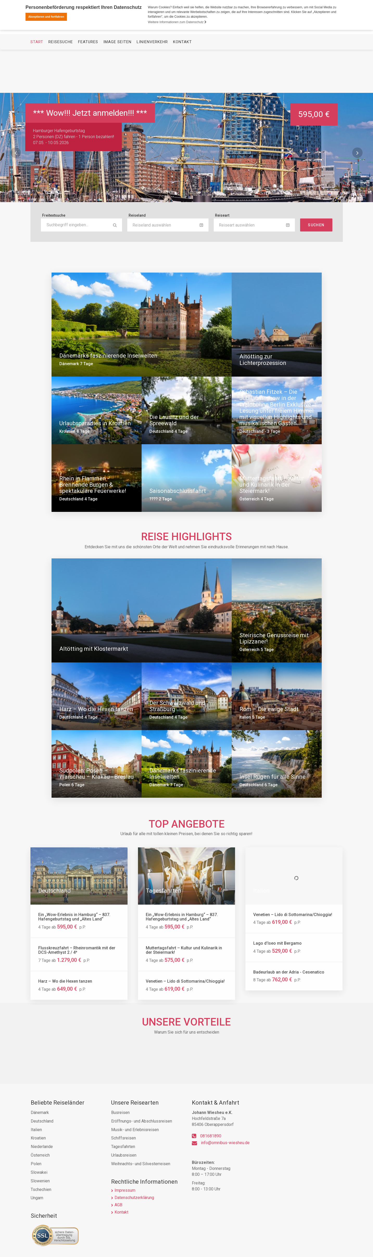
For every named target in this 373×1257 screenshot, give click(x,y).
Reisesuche (60, 84)
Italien (36, 1129)
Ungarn (37, 1197)
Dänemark (40, 1112)
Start (36, 84)
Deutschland (42, 1121)
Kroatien (38, 1138)
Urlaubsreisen (123, 1155)
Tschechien (41, 1189)
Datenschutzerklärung (134, 1197)
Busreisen (120, 1112)
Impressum (125, 1190)
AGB (118, 1204)
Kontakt (182, 84)
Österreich (40, 1155)
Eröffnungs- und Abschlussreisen (141, 1121)
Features (88, 84)
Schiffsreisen (123, 1138)
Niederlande (42, 1146)
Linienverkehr (152, 84)
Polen (36, 1163)
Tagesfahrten (123, 1146)
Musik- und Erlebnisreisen (135, 1129)
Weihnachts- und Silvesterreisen (140, 1163)
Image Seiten (117, 84)
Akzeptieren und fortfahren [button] (46, 16)
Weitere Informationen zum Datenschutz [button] (177, 22)
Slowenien (40, 1180)
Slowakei (39, 1172)
